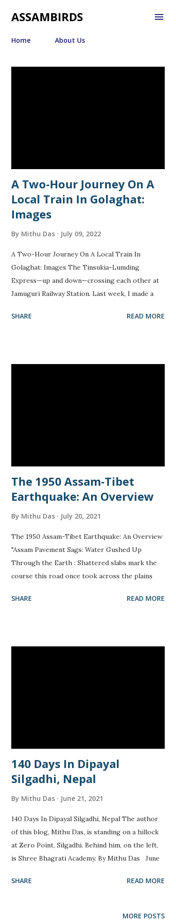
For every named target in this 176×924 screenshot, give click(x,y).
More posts (143, 915)
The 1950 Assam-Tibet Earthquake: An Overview (82, 489)
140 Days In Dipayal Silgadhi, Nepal (65, 771)
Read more (146, 315)
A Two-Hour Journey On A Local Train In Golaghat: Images (82, 199)
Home (21, 40)
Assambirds (47, 16)
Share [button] (21, 315)
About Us (70, 40)
